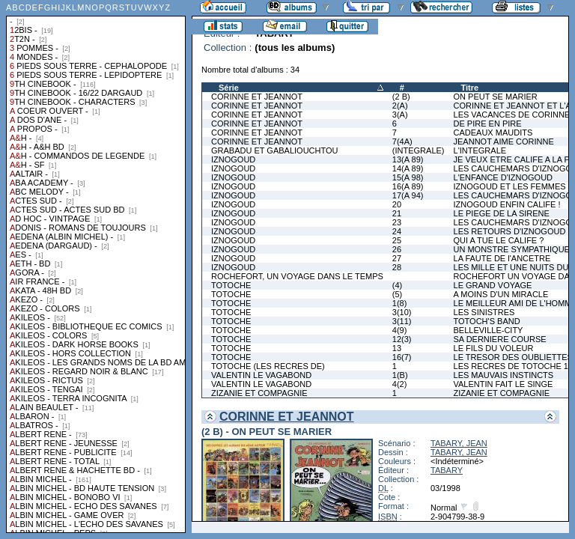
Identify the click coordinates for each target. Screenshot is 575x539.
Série (229, 87)
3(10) (402, 312)
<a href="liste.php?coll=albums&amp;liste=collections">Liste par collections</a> (96, 266)
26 (396, 249)
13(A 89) (408, 159)
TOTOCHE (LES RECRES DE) (268, 366)
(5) (397, 294)
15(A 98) (408, 177)
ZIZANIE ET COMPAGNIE (259, 393)
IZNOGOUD (233, 159)
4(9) (399, 330)
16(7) (402, 357)
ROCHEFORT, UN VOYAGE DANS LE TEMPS (297, 276)
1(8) (399, 303)
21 (396, 213)
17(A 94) (408, 195)
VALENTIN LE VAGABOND (261, 375)
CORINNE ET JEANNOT (256, 96)
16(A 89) (408, 186)
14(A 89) (408, 168)
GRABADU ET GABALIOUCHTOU (274, 150)
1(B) (400, 375)
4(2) (399, 384)
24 (396, 231)
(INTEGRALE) (418, 150)
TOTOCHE (231, 285)
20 (396, 204)
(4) (397, 285)
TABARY (447, 470)
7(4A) (402, 141)
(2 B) (401, 96)
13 (396, 348)
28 (396, 267)
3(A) (400, 114)
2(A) (400, 105)
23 (396, 222)
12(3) (402, 339)
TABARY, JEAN (459, 443)
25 (396, 240)
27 (396, 258)
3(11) (402, 321)
